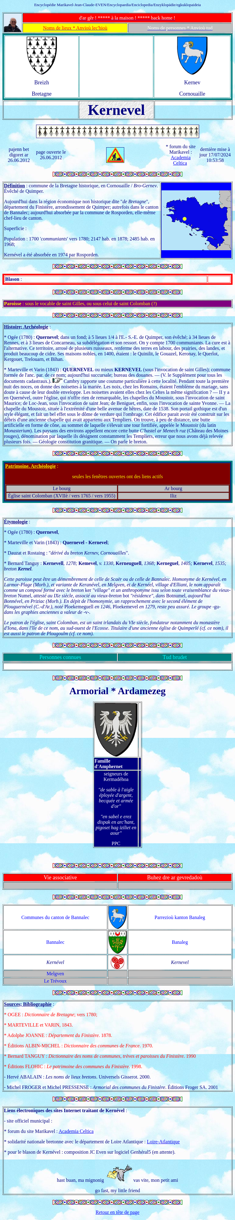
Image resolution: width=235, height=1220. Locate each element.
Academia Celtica (181, 160)
